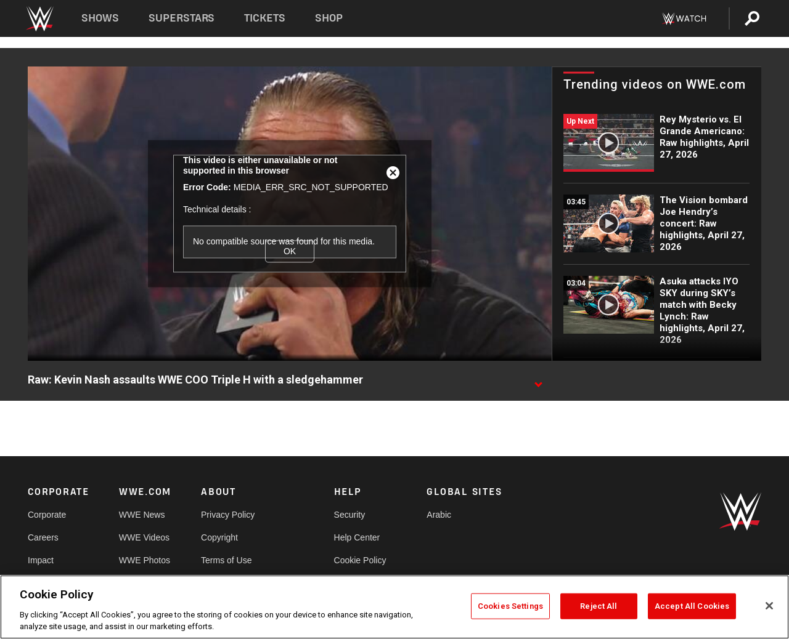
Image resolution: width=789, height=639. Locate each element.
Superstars (182, 18)
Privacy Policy (228, 515)
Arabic (439, 515)
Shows (100, 18)
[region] (394, 607)
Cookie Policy (360, 560)
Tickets (264, 18)
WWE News (142, 515)
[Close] (769, 605)
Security (350, 515)
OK (290, 251)
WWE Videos (144, 537)
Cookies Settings (510, 606)
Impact (41, 560)
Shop (329, 18)
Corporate (47, 515)
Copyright (219, 537)
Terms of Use (226, 560)
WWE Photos (144, 560)
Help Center (357, 537)
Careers (43, 537)
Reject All (598, 606)
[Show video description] (538, 380)
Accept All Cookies (692, 606)
